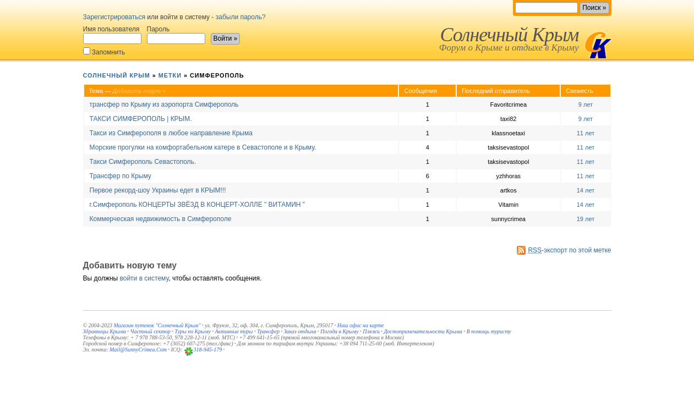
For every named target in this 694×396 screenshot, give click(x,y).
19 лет (586, 219)
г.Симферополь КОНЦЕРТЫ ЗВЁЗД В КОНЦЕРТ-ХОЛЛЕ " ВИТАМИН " (197, 204)
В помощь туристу (488, 331)
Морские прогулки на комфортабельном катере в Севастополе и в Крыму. (203, 147)
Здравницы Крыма (105, 331)
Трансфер (268, 331)
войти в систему (144, 278)
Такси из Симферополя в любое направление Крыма (171, 133)
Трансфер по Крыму (120, 176)
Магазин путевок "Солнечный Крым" (156, 325)
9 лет (585, 104)
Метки (170, 75)
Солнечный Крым (509, 35)
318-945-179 (208, 349)
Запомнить (104, 51)
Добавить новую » (139, 90)
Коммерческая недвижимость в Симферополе (161, 219)
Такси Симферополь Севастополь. (143, 162)
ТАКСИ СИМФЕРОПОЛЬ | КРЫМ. (141, 119)
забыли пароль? (241, 17)
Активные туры (234, 331)
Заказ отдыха (299, 331)
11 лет (586, 133)
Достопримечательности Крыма (423, 331)
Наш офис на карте (360, 325)
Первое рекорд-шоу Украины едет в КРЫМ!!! (158, 190)
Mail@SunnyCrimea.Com (138, 349)
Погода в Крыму (339, 331)
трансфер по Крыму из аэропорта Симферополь (164, 104)
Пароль (176, 34)
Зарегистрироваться (114, 17)
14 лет (586, 190)
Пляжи (371, 331)
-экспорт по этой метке (569, 250)
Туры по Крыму (192, 331)
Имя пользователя (112, 34)
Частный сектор (150, 331)
